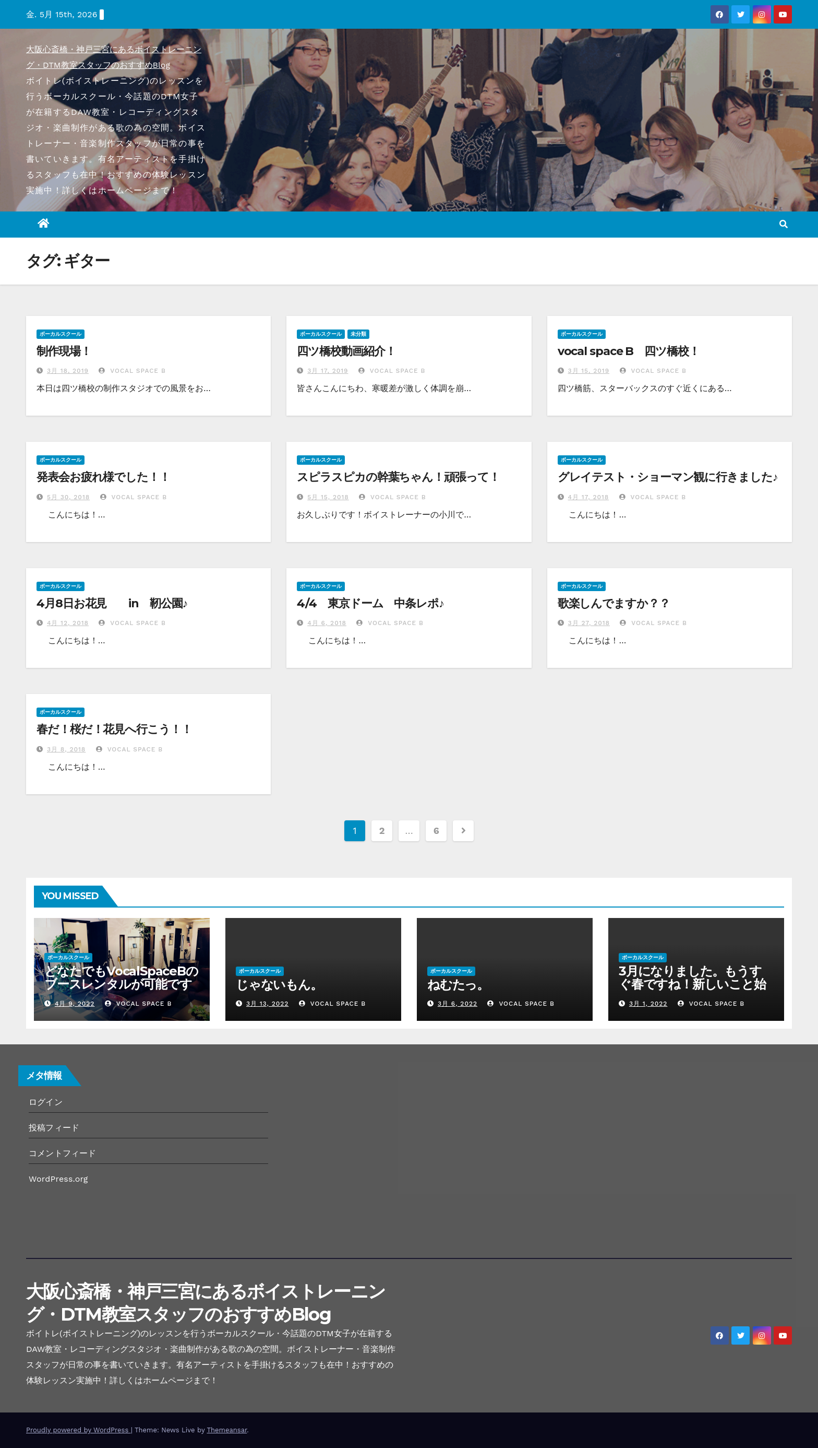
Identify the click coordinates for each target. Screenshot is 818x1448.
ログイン (46, 1102)
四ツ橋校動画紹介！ (346, 351)
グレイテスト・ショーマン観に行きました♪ (668, 477)
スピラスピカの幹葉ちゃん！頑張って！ (398, 477)
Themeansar (227, 1430)
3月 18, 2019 (68, 370)
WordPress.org (58, 1179)
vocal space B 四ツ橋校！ (629, 351)
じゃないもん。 (285, 984)
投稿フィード (54, 1128)
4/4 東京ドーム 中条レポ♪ (370, 603)
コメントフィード (63, 1153)
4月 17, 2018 (588, 497)
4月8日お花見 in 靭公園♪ (112, 603)
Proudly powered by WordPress (78, 1430)
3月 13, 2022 (267, 1003)
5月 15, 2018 (328, 497)
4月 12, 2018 (68, 623)
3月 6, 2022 (457, 1003)
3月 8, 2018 (66, 749)
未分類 (358, 334)
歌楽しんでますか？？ (614, 603)
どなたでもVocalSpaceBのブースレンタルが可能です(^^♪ (121, 984)
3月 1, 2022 (648, 1003)
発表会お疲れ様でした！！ (103, 477)
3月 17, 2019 (327, 370)
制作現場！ (64, 351)
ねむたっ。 (458, 984)
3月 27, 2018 (589, 623)
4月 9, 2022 (74, 1003)
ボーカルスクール (60, 334)
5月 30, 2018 (68, 497)
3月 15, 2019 (589, 370)
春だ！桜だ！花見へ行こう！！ (114, 729)
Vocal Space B (132, 370)
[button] (783, 224)
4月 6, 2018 (326, 623)
